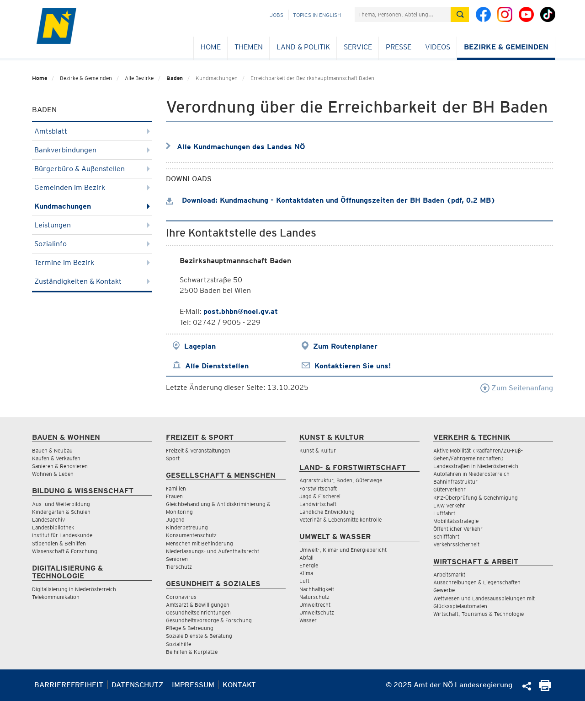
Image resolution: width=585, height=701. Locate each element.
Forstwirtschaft (318, 488)
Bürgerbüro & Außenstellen (92, 168)
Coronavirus (181, 596)
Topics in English (317, 14)
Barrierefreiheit (68, 684)
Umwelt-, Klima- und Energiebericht (343, 549)
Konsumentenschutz (191, 535)
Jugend (175, 519)
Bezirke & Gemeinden (506, 47)
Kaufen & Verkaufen (56, 458)
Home (211, 47)
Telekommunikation (56, 596)
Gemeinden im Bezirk (92, 187)
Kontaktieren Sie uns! (352, 365)
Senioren (177, 558)
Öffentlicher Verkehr (458, 528)
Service (358, 47)
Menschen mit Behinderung (199, 543)
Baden (174, 78)
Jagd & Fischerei (319, 496)
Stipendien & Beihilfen (59, 543)
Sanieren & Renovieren (60, 466)
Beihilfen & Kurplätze (192, 651)
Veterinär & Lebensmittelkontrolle (340, 519)
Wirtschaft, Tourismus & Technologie (478, 613)
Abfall (306, 557)
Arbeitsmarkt (449, 574)
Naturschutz (314, 596)
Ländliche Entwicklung (327, 511)
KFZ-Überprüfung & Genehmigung (475, 497)
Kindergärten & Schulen (61, 511)
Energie (308, 565)
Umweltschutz (316, 612)
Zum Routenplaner (345, 346)
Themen (248, 47)
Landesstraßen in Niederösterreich (475, 466)
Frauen (174, 496)
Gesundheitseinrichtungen (198, 612)
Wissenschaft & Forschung (64, 551)
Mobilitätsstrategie (456, 521)
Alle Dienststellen (217, 365)
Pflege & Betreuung (189, 628)
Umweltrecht (314, 604)
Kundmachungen (92, 206)
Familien (176, 488)
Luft (304, 580)
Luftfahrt (444, 513)
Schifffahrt (446, 536)
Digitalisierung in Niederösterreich (74, 589)
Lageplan (200, 346)
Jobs (276, 14)
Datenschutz (138, 684)
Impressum (193, 684)
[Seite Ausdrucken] (545, 688)
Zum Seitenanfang (516, 387)
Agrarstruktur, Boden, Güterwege (340, 480)
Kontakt (239, 684)
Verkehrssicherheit (456, 544)
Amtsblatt (92, 131)
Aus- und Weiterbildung (61, 504)
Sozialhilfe (178, 644)
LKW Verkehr (449, 505)
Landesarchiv (48, 519)
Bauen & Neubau (52, 450)
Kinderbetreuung (187, 527)
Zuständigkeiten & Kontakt (92, 281)
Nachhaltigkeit (316, 589)
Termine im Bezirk (92, 262)
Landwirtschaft (317, 504)
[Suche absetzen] (460, 14)
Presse (398, 47)
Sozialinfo (92, 243)
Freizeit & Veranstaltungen (198, 450)
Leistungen (92, 225)
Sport (173, 458)
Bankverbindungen (92, 150)
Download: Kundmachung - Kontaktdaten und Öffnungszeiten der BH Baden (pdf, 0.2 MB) (330, 200)
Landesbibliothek (53, 527)
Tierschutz (179, 566)
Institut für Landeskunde (62, 535)
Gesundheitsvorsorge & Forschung (209, 620)
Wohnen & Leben (53, 473)
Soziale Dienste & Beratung (199, 635)
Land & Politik (303, 47)
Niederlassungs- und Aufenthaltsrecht (212, 551)
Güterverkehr (449, 489)
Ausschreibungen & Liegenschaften (477, 582)
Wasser (308, 620)
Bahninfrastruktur (455, 481)
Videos (437, 47)
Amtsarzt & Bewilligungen (197, 604)
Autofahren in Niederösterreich (471, 473)
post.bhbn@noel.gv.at (240, 311)
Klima (306, 573)
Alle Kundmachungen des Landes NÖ (241, 146)
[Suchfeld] (403, 14)
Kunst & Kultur (317, 450)
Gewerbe (444, 590)
